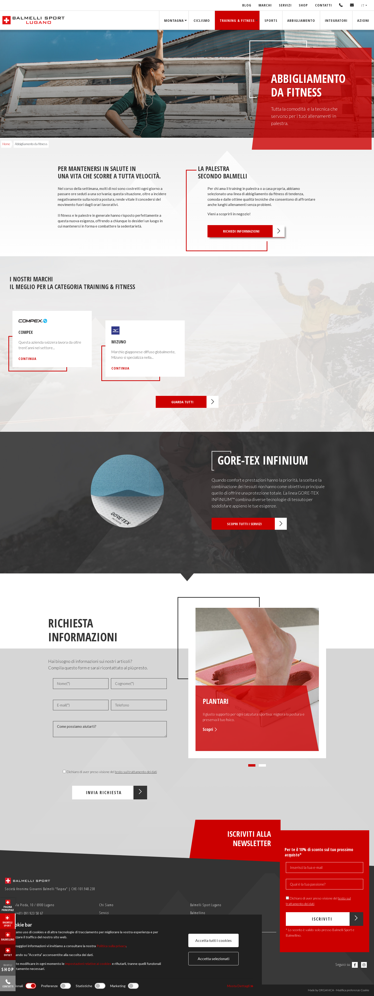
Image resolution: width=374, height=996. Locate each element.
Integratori (336, 20)
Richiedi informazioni (254, 231)
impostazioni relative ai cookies (88, 964)
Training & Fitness (237, 20)
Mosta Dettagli (240, 986)
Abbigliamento (301, 20)
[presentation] (109, 754)
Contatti (323, 5)
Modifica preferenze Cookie (352, 990)
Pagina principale (8, 906)
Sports (271, 20)
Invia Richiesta (116, 792)
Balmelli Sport (7, 921)
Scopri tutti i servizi (257, 524)
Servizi (285, 5)
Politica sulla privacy (111, 946)
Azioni (363, 20)
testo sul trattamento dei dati (136, 772)
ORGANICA (326, 990)
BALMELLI (7, 968)
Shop (303, 5)
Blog (246, 5)
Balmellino (7, 936)
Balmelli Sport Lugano (205, 904)
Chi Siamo (106, 904)
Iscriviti (337, 919)
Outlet (8, 952)
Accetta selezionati (213, 958)
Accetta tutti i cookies (213, 940)
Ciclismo (202, 20)
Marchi (265, 5)
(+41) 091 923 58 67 (24, 913)
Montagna (174, 20)
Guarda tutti (195, 402)
